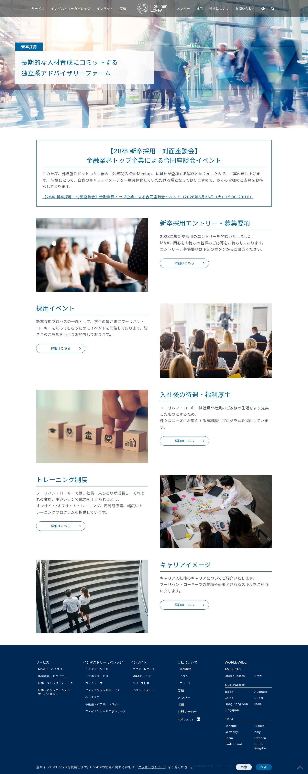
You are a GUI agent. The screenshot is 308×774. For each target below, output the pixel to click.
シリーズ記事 (141, 683)
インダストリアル (96, 669)
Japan (229, 691)
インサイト (105, 8)
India (258, 704)
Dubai (258, 697)
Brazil (258, 675)
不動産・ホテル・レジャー (102, 704)
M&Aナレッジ (141, 676)
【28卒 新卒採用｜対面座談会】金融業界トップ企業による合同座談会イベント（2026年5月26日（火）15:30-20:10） (148, 197)
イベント (185, 676)
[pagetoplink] (300, 767)
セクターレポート (143, 669)
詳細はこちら (190, 263)
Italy (257, 732)
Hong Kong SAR (236, 704)
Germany (231, 732)
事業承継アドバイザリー (54, 676)
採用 (199, 8)
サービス (38, 8)
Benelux (231, 726)
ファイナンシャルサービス (102, 690)
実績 (123, 8)
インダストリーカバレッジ (71, 8)
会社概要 (185, 669)
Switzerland (233, 744)
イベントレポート (144, 690)
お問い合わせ (245, 8)
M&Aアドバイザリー (51, 669)
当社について (219, 8)
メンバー (183, 8)
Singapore (232, 710)
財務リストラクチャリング (55, 683)
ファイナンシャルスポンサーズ (105, 711)
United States (235, 675)
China (229, 697)
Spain (229, 738)
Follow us (189, 719)
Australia (261, 691)
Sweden (260, 738)
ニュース (185, 683)
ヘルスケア (92, 697)
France (259, 726)
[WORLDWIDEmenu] (263, 8)
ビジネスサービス (96, 676)
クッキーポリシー (151, 767)
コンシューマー (95, 683)
